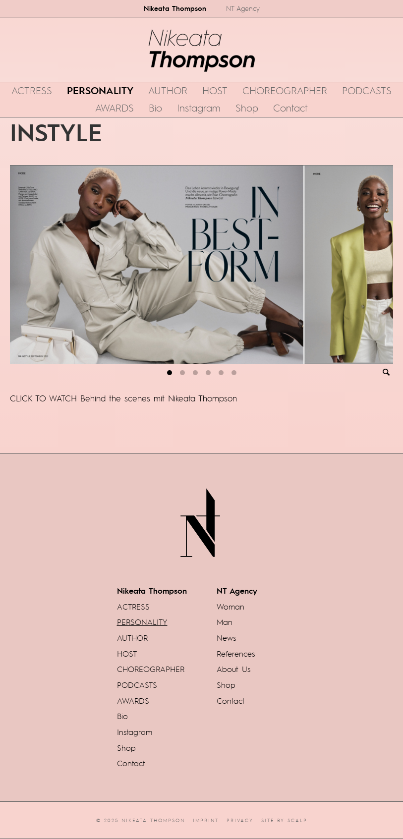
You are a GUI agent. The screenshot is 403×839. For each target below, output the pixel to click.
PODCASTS (367, 90)
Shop (246, 107)
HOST (215, 90)
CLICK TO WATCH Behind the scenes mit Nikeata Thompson (123, 398)
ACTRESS (31, 90)
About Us (233, 669)
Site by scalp (284, 820)
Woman (230, 607)
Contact (290, 107)
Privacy (240, 820)
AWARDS (114, 107)
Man (224, 622)
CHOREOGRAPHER (284, 90)
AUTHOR (167, 90)
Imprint (206, 820)
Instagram (199, 107)
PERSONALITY (100, 90)
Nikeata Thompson (175, 7)
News (226, 638)
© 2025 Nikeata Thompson (140, 820)
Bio (155, 107)
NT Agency (243, 8)
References (236, 654)
